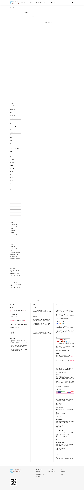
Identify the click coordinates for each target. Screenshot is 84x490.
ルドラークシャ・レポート (14, 236)
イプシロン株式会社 (59, 320)
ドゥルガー (12, 180)
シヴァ (11, 206)
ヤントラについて (12, 226)
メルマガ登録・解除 (51, 467)
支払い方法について (39, 468)
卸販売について (12, 244)
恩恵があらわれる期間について (15, 258)
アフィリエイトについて (13, 246)
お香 (10, 129)
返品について (38, 467)
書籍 (10, 143)
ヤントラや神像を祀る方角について (15, 256)
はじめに (11, 220)
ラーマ (11, 198)
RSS (49, 468)
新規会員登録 (63, 467)
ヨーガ (11, 140)
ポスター (11, 145)
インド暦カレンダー (13, 242)
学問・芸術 (12, 171)
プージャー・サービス (13, 134)
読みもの (30, 2)
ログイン (62, 468)
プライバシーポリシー (39, 472)
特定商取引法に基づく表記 (40, 470)
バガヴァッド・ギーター (14, 212)
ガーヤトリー (12, 189)
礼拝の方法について (13, 262)
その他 (11, 151)
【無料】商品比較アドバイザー (15, 275)
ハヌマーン (12, 195)
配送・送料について (39, 465)
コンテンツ (51, 2)
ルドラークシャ (12, 115)
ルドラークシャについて (14, 229)
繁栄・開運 (12, 162)
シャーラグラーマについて (14, 252)
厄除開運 (11, 165)
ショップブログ (50, 465)
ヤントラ (11, 118)
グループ (44, 2)
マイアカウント (63, 465)
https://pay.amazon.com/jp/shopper (62, 314)
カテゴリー (37, 2)
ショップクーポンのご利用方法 (15, 240)
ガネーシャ (12, 177)
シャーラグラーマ (13, 126)
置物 (10, 123)
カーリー (11, 192)
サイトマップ (12, 248)
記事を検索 (23, 2)
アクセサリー (12, 112)
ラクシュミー (12, 183)
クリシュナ (12, 201)
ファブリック (12, 137)
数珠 (10, 120)
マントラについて (12, 231)
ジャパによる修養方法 (13, 222)
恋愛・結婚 (12, 168)
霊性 (10, 174)
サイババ (11, 209)
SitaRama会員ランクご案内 (14, 269)
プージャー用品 (12, 132)
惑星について (12, 238)
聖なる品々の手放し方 (13, 254)
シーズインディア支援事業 (14, 148)
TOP (10, 7)
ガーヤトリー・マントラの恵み (15, 250)
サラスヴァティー (13, 186)
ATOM (51, 468)
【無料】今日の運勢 (13, 264)
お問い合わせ (63, 470)
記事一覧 (29, 16)
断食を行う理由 (12, 260)
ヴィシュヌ (12, 203)
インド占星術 (12, 159)
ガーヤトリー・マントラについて (15, 224)
